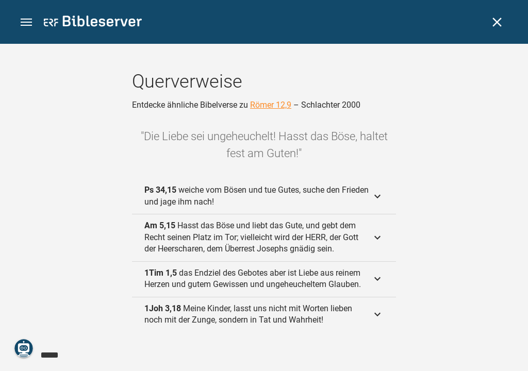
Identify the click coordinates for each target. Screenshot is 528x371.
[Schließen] (497, 22)
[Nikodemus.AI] (23, 348)
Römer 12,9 (270, 105)
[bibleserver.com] (93, 23)
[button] (26, 22)
